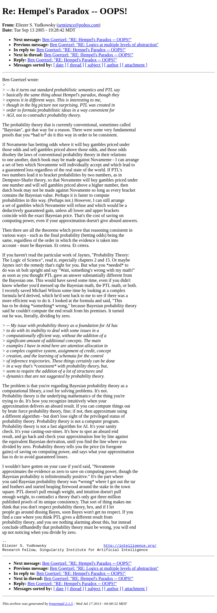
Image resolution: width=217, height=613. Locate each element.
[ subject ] (94, 65)
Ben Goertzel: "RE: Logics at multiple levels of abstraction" (104, 44)
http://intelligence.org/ (130, 547)
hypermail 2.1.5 (61, 606)
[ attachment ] (134, 65)
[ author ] (112, 65)
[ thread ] (75, 65)
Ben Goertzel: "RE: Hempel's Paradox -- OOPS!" (86, 39)
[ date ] (59, 65)
